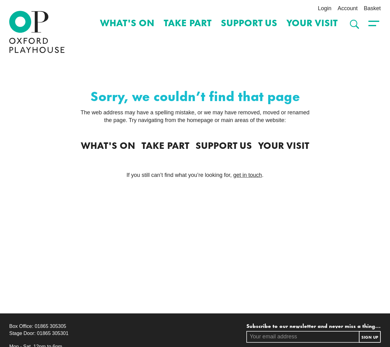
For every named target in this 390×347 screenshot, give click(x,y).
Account (348, 8)
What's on (127, 22)
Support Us (249, 22)
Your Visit (312, 22)
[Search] (353, 24)
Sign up (369, 337)
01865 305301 (52, 333)
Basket (372, 8)
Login (324, 8)
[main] (195, 183)
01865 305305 (50, 326)
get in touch (247, 175)
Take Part (187, 22)
